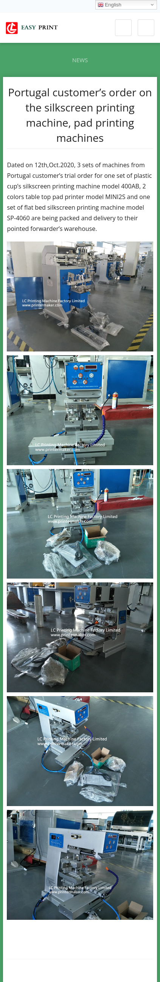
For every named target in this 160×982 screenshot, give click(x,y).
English (109, 5)
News (80, 60)
